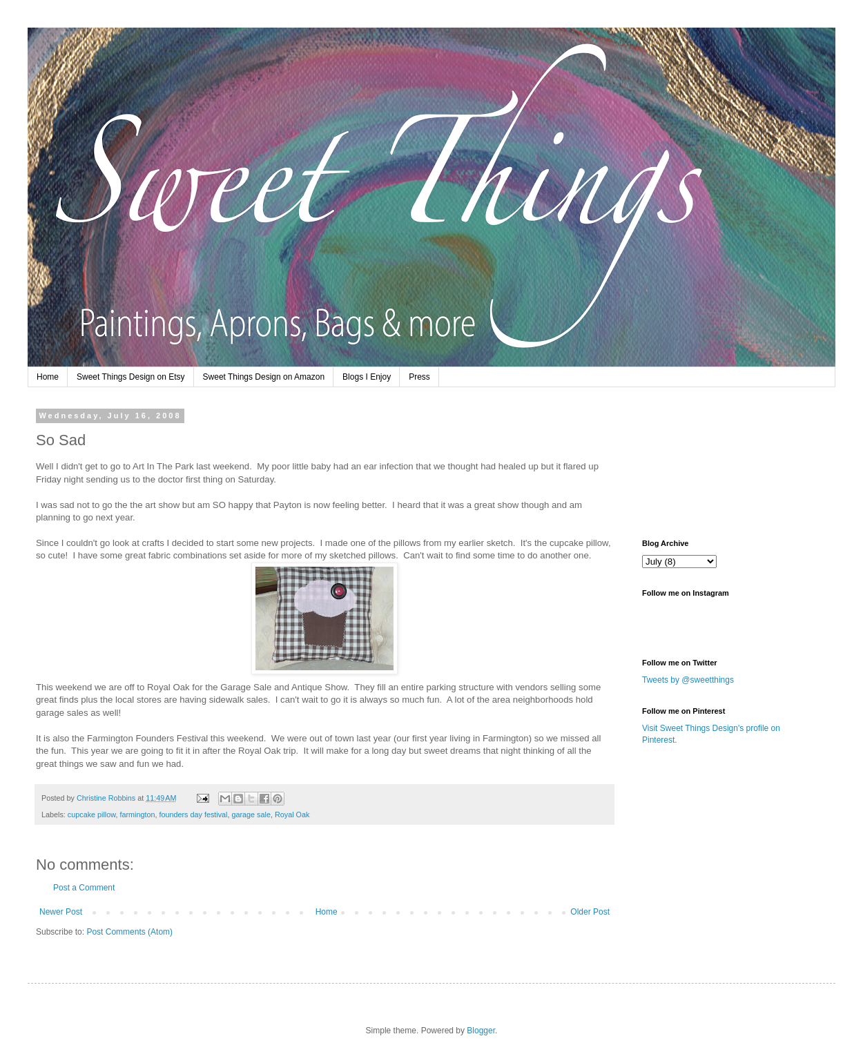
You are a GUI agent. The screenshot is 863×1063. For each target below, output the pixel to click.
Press (419, 377)
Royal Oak (292, 814)
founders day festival (193, 814)
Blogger (481, 1030)
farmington (137, 814)
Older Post (590, 912)
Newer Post (60, 912)
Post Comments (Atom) (129, 932)
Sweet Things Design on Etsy (131, 377)
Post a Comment (84, 888)
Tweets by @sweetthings (688, 680)
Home (48, 377)
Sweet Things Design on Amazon (264, 377)
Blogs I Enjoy (366, 377)
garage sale (251, 814)
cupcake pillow (92, 814)
